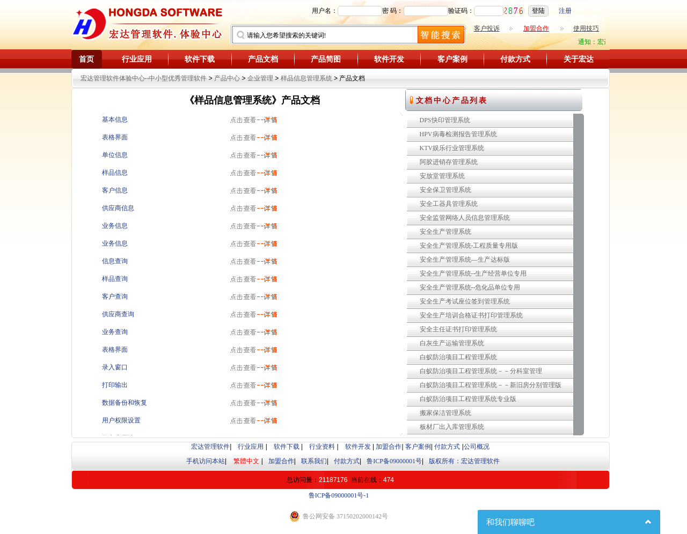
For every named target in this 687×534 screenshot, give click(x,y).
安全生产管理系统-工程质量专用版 (469, 245)
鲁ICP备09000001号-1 (339, 495)
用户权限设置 (121, 420)
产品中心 (227, 78)
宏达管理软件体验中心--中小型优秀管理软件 (144, 78)
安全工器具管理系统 (449, 203)
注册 (565, 10)
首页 (86, 59)
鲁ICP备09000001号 (394, 461)
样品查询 (115, 279)
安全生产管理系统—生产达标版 (465, 259)
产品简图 (326, 59)
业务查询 (115, 332)
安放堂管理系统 (442, 176)
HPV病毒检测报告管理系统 (458, 134)
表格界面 (115, 137)
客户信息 (115, 190)
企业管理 (260, 78)
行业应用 (137, 59)
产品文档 (263, 59)
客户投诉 (487, 28)
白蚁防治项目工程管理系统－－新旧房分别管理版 (490, 385)
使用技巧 (586, 28)
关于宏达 (579, 59)
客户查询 (115, 296)
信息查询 (115, 261)
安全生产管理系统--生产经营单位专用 (473, 273)
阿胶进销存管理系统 (449, 162)
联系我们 (314, 461)
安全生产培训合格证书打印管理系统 (471, 315)
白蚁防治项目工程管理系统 (458, 357)
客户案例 (452, 59)
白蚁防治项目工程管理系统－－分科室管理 (481, 371)
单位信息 (115, 155)
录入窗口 (115, 367)
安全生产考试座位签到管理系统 (465, 301)
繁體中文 (246, 461)
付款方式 (515, 59)
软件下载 (200, 59)
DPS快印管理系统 (445, 120)
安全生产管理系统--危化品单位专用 (470, 287)
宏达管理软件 (210, 446)
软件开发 (389, 59)
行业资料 (322, 446)
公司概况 (476, 446)
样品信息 (115, 172)
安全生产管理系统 (445, 231)
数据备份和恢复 (124, 402)
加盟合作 (388, 446)
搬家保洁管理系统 (445, 413)
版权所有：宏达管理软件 (464, 461)
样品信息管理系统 (306, 78)
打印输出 (115, 385)
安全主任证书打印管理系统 (458, 329)
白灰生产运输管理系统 (452, 343)
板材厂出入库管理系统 (452, 427)
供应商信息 (118, 208)
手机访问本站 (205, 461)
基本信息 (115, 119)
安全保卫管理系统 (445, 190)
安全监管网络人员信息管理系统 (465, 217)
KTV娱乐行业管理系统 (452, 148)
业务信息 (115, 225)
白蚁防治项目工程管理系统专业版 (468, 399)
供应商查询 (118, 314)
